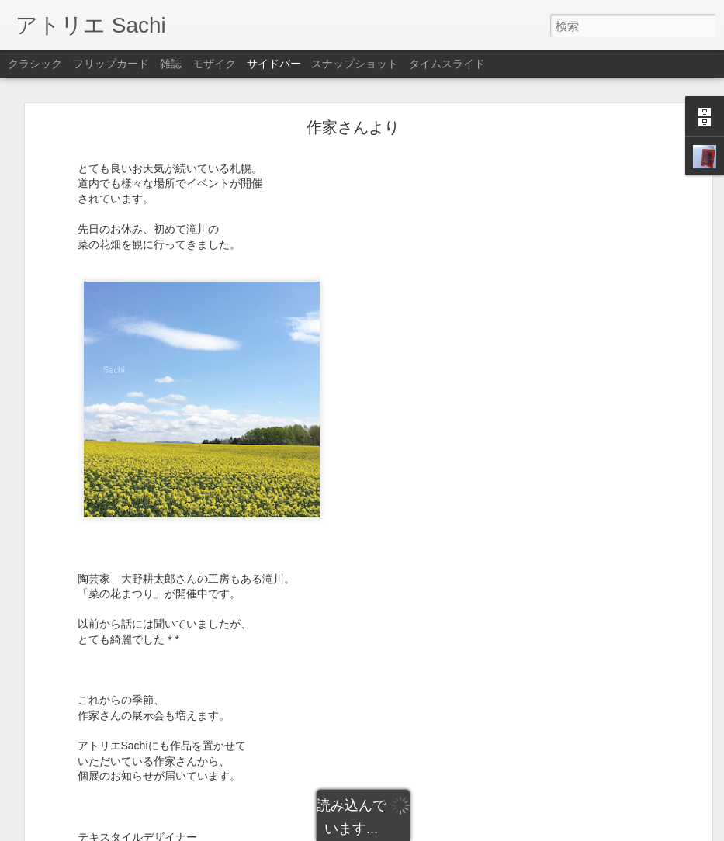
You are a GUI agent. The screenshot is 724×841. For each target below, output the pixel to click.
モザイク (214, 63)
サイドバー (274, 63)
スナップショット (354, 63)
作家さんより (353, 125)
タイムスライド (447, 63)
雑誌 (171, 63)
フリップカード (111, 63)
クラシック (35, 63)
